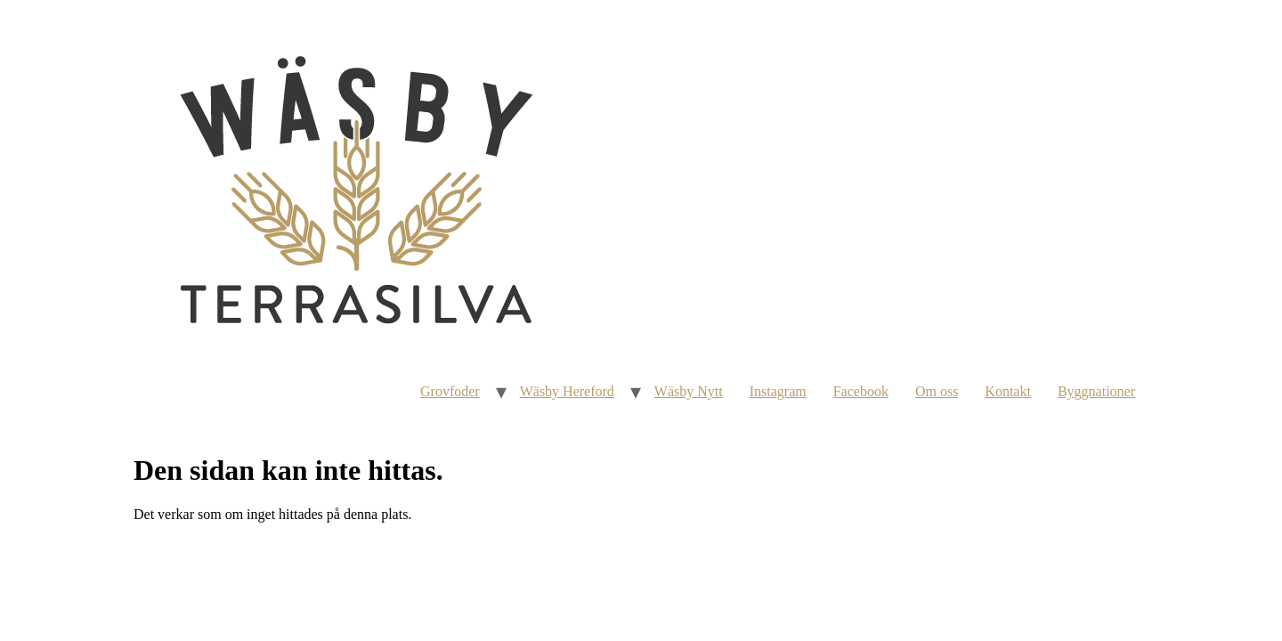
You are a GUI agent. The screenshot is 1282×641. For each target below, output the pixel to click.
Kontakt (1008, 391)
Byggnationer (1096, 391)
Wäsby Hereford (567, 391)
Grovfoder (450, 391)
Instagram (778, 391)
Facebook (860, 391)
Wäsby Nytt (688, 391)
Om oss (936, 391)
